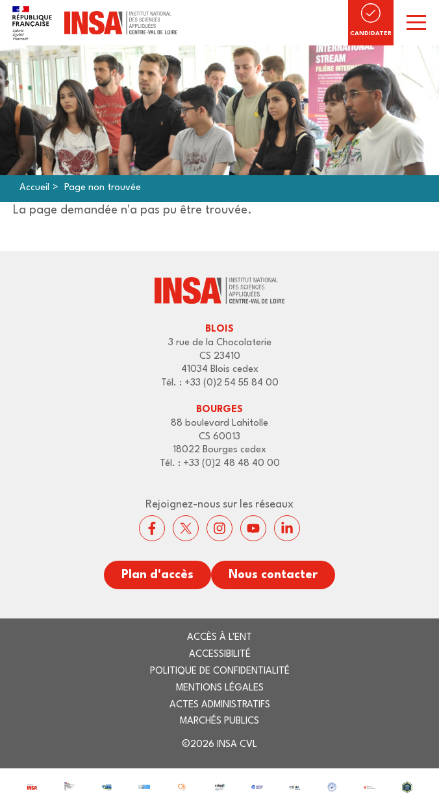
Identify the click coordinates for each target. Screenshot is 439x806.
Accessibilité (220, 654)
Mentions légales (220, 688)
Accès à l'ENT (219, 637)
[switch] (416, 23)
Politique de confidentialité (220, 671)
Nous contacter (273, 575)
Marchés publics (219, 721)
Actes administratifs (219, 705)
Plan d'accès (157, 575)
